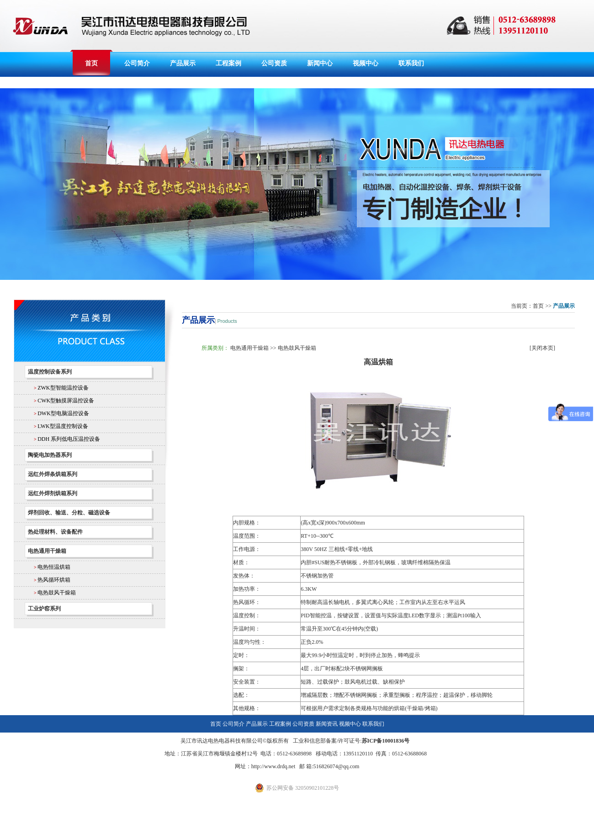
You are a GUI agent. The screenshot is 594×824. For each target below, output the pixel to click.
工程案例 (228, 63)
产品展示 (183, 63)
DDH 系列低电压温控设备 (68, 439)
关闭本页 (542, 348)
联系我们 (411, 63)
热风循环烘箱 (53, 580)
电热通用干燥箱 (249, 348)
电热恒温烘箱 (53, 567)
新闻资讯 (327, 724)
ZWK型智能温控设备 (62, 388)
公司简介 (137, 63)
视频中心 (365, 63)
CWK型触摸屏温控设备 (65, 400)
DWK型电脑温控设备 (63, 413)
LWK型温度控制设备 (62, 426)
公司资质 (274, 63)
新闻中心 (320, 63)
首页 (91, 63)
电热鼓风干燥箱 (56, 592)
